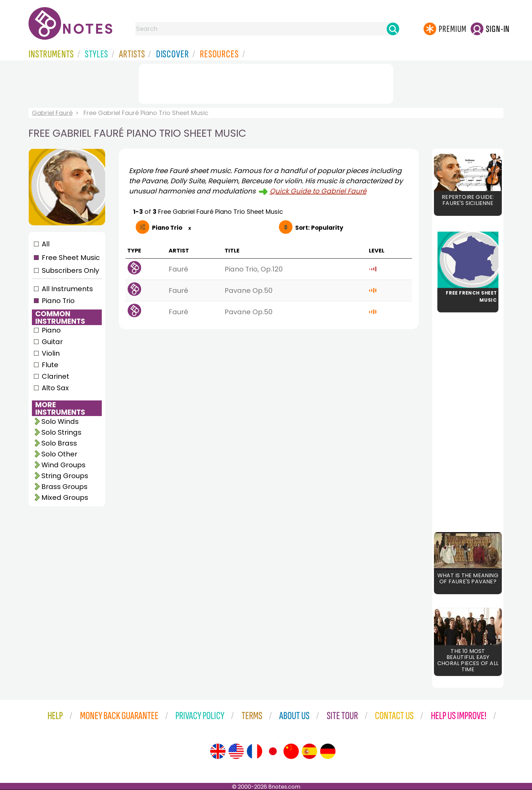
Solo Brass (59, 443)
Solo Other (59, 454)
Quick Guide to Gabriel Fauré (318, 191)
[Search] (392, 28)
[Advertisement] (266, 82)
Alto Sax (55, 388)
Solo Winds (60, 421)
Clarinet (55, 376)
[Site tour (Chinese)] (291, 751)
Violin (51, 353)
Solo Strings (61, 432)
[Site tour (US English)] (236, 751)
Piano (51, 330)
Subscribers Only (70, 270)
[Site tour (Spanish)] (309, 751)
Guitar (52, 341)
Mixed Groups (64, 497)
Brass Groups (64, 486)
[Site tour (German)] (327, 751)
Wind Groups (63, 465)
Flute (50, 365)
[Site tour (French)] (254, 751)
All (46, 244)
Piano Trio (58, 300)
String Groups (64, 476)
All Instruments (67, 289)
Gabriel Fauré (52, 113)
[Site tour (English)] (217, 751)
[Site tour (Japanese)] (272, 751)
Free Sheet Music (71, 257)
